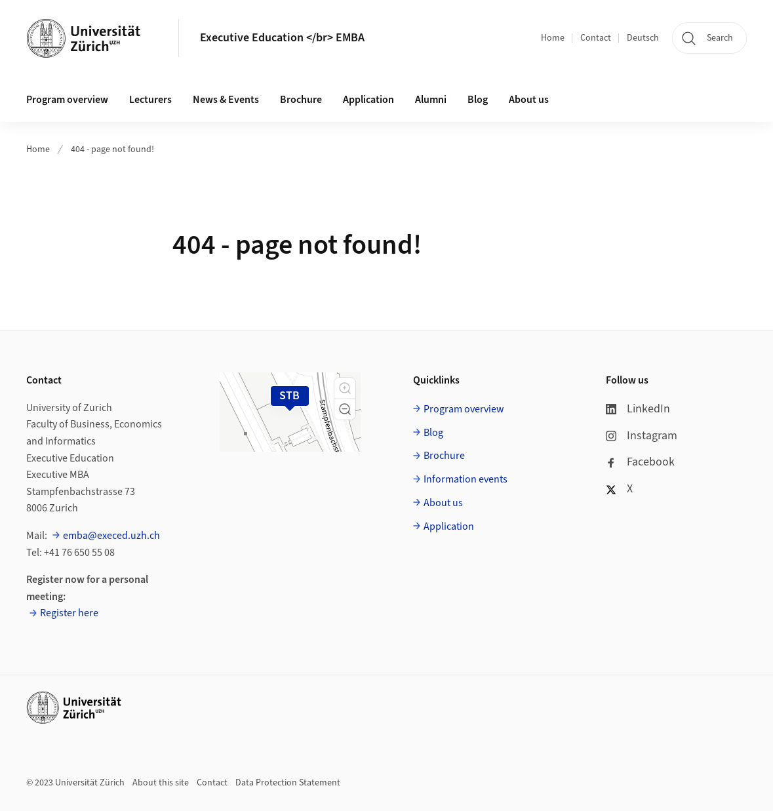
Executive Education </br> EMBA (282, 38)
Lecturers (150, 99)
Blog (477, 99)
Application (368, 99)
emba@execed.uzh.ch (111, 535)
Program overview (67, 99)
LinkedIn (638, 409)
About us (529, 99)
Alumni (430, 99)
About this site (160, 782)
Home (553, 38)
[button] (344, 388)
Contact (595, 38)
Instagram (641, 435)
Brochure (301, 99)
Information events (465, 479)
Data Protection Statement (287, 782)
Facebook (640, 462)
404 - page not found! (112, 149)
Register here (69, 613)
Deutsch (643, 38)
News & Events (226, 99)
